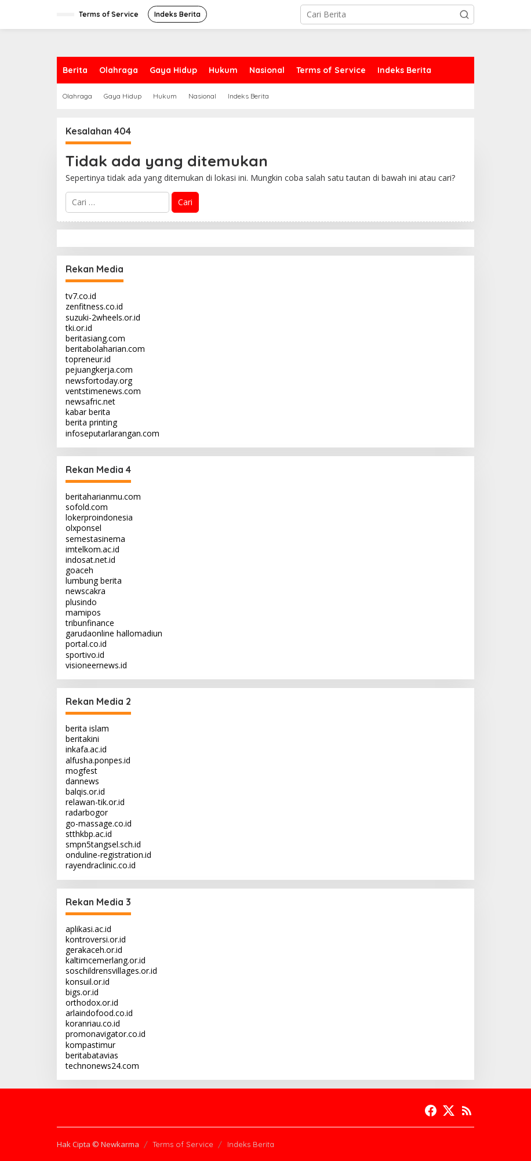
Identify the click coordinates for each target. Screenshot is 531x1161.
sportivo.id (85, 654)
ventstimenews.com (103, 390)
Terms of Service (182, 1144)
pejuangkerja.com (99, 369)
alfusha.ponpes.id (98, 760)
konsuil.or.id (88, 981)
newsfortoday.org (99, 380)
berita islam (87, 728)
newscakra (86, 590)
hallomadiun (139, 633)
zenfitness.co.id (94, 306)
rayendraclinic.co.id (101, 865)
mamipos (83, 612)
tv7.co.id (81, 295)
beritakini (82, 738)
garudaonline (90, 633)
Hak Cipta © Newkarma (98, 1144)
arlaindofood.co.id (99, 1012)
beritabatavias (92, 1055)
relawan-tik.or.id (95, 801)
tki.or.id (79, 327)
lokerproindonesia (99, 517)
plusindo (81, 601)
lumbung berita (94, 580)
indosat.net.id (90, 559)
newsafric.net (90, 401)
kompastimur (90, 1044)
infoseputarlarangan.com (112, 433)
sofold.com (87, 506)
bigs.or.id (82, 992)
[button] (464, 14)
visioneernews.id (96, 665)
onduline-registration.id (108, 854)
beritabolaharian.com (105, 348)
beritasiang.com (95, 338)
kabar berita (88, 411)
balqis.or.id (85, 791)
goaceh (79, 570)
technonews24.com (102, 1065)
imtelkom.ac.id (92, 549)
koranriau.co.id (93, 1023)
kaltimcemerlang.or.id (106, 960)
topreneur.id (88, 359)
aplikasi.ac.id (88, 928)
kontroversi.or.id (96, 939)
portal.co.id (86, 643)
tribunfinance (90, 622)
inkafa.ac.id (86, 749)
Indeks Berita (250, 1144)
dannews (82, 781)
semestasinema (95, 538)
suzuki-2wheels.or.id (103, 317)
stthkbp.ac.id (89, 833)
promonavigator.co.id (106, 1033)
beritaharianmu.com (103, 496)
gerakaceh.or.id (94, 949)
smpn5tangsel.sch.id (103, 844)
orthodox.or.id (92, 1002)
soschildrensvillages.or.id (111, 970)
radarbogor (87, 812)
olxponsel (83, 527)
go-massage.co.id (99, 823)
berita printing (91, 422)
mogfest (81, 770)
